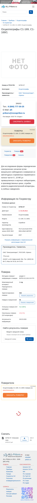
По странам (27, 474)
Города (8, 474)
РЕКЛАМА (32, 129)
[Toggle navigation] (33, 6)
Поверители (9, 155)
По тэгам (26, 480)
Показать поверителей (27, 302)
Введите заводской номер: (15, 332)
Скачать (21, 155)
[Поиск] (14, 12)
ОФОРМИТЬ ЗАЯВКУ (22, 122)
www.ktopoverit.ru (8, 135)
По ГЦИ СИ (26, 476)
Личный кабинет (11, 494)
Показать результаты (27, 295)
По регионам (27, 478)
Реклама (9, 496)
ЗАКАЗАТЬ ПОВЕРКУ (22, 141)
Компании (9, 471)
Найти (29, 339)
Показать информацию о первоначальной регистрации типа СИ (18, 241)
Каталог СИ (26, 467)
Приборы (9, 469)
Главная (9, 467)
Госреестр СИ (10, 476)
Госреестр (7, 151)
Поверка (18, 151)
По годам (26, 483)
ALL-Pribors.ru (9, 6)
